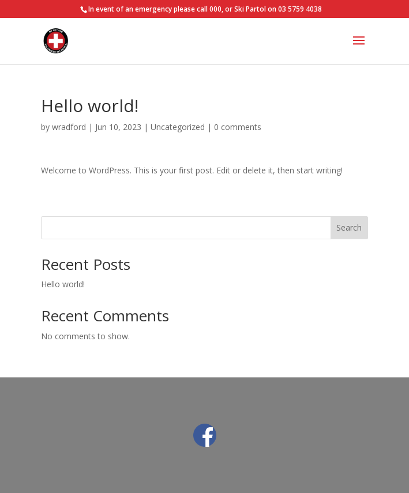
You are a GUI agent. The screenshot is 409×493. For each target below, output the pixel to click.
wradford (69, 126)
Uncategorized (178, 126)
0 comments (237, 126)
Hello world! (63, 284)
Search (349, 227)
